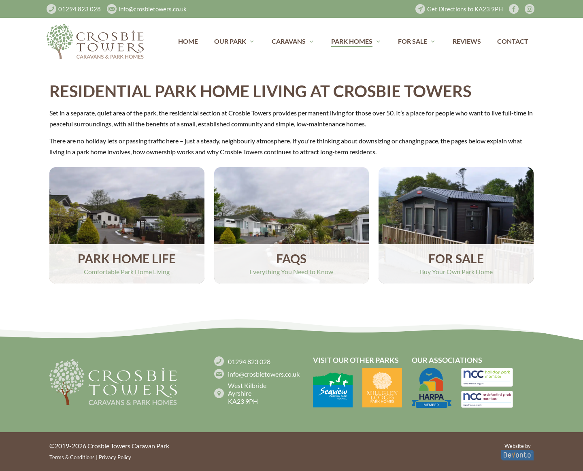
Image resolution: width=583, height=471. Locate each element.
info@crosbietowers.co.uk (264, 374)
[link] (95, 41)
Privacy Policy (115, 457)
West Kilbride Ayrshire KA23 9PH (247, 393)
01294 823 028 (249, 361)
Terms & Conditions (72, 457)
